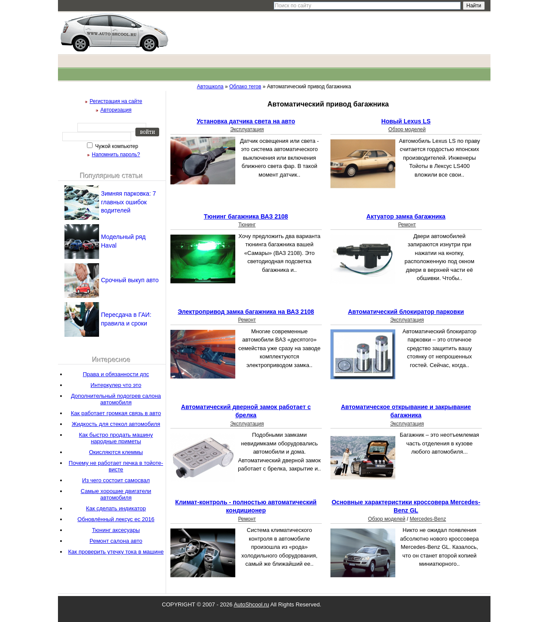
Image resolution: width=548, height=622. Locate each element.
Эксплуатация (247, 129)
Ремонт (407, 225)
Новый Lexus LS (406, 121)
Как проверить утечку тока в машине (116, 551)
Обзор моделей (407, 129)
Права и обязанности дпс (116, 374)
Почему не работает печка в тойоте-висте (116, 466)
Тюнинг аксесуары (116, 530)
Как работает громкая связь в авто (116, 413)
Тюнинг (247, 225)
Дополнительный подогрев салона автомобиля (116, 399)
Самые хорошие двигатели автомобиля (115, 494)
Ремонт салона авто (116, 541)
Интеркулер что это (115, 385)
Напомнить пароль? (116, 154)
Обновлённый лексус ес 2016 (115, 519)
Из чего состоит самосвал (116, 480)
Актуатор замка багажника (405, 216)
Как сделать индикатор (116, 508)
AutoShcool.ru (251, 604)
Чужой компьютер (116, 146)
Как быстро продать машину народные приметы (116, 438)
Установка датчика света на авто (246, 121)
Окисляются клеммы (116, 452)
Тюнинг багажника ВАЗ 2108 (246, 216)
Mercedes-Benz (428, 519)
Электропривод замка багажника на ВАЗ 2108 (246, 311)
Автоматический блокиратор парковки (406, 311)
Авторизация (115, 110)
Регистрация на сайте (116, 101)
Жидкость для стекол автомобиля (116, 424)
